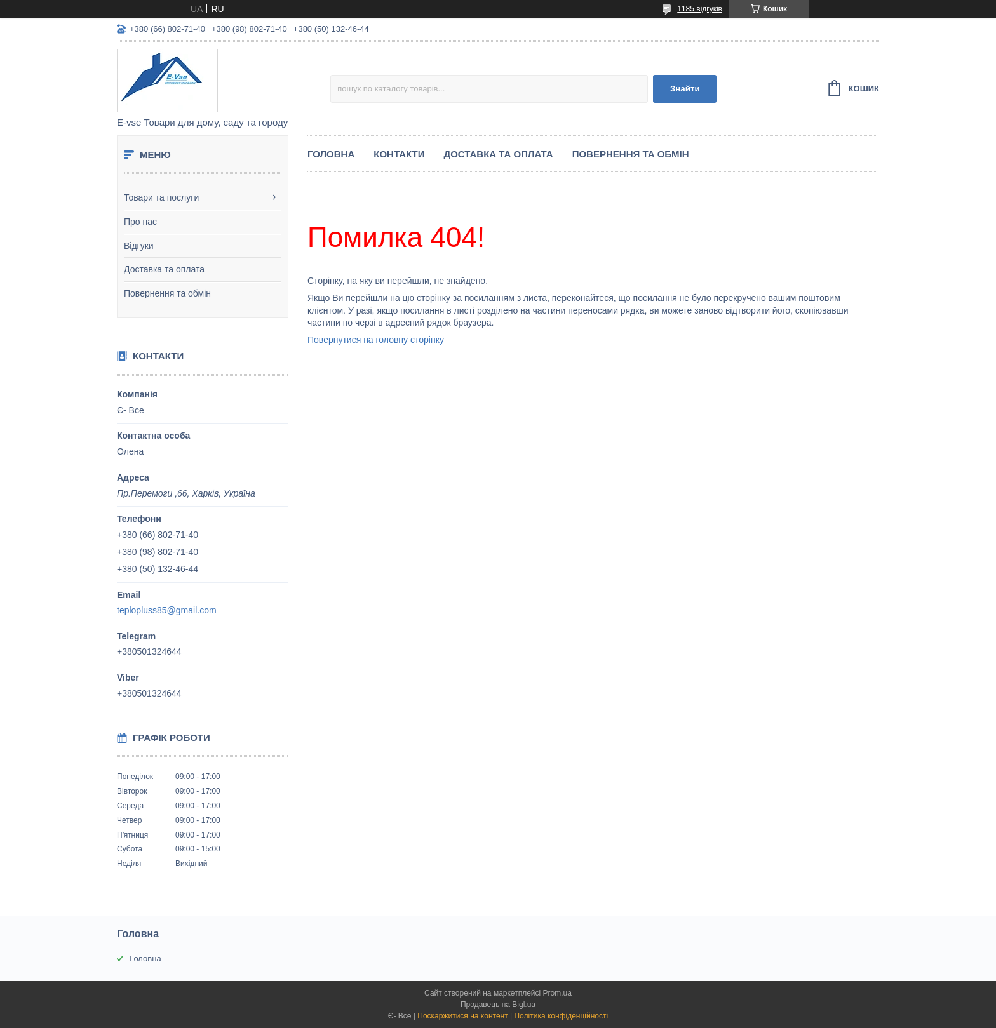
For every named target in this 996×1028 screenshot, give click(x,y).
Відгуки (139, 246)
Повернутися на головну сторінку (375, 340)
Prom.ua (557, 993)
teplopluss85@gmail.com (167, 610)
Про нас (140, 222)
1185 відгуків (699, 8)
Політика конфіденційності (561, 1015)
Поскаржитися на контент (462, 1015)
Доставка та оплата (164, 269)
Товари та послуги (161, 197)
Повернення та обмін (167, 293)
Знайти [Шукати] (685, 88)
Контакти (399, 154)
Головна (330, 154)
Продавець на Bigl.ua (498, 1004)
